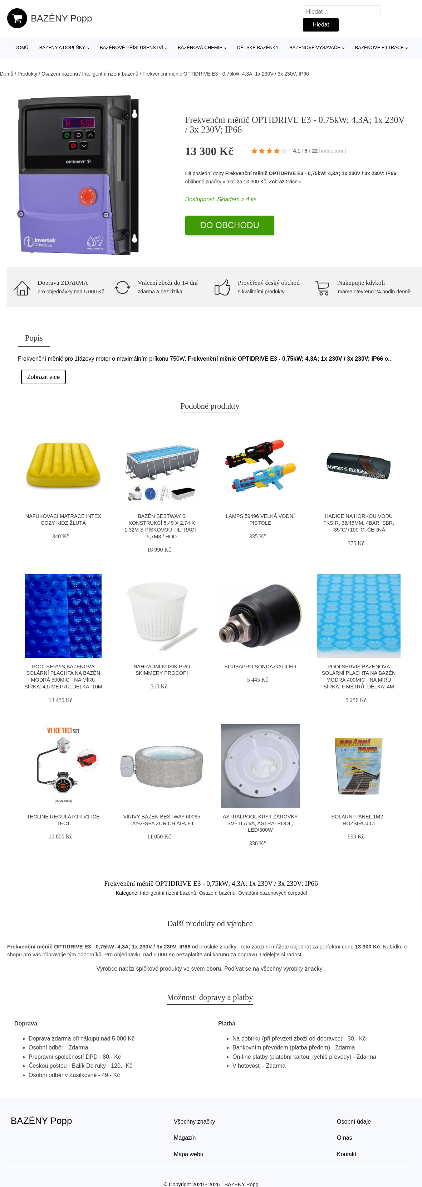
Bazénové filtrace (379, 47)
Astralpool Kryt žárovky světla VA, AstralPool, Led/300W (260, 823)
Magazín (185, 1138)
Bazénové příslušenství (131, 47)
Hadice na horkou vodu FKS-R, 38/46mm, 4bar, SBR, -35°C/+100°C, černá (358, 522)
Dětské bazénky (258, 47)
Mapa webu (188, 1154)
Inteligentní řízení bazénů (110, 74)
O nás (344, 1138)
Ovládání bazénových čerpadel (272, 893)
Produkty (27, 74)
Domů (21, 47)
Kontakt (346, 1154)
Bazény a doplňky (62, 47)
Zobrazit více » (285, 181)
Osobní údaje (354, 1122)
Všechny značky (194, 1122)
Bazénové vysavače (314, 47)
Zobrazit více (43, 377)
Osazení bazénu (59, 74)
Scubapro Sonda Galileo (260, 666)
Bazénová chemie (200, 47)
